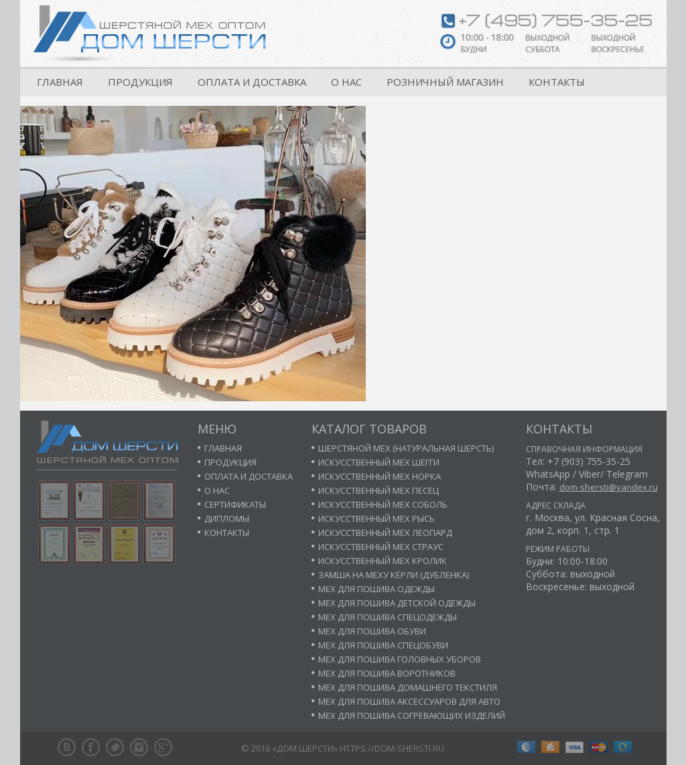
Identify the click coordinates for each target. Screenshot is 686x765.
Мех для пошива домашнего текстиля (407, 687)
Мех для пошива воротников (387, 673)
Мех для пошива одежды (376, 589)
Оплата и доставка (252, 81)
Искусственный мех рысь (376, 518)
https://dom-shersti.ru (392, 748)
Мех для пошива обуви (372, 631)
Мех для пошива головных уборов (399, 659)
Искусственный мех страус (380, 547)
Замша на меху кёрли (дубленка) (393, 575)
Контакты (557, 81)
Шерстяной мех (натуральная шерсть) (406, 448)
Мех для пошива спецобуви (383, 645)
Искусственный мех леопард (385, 533)
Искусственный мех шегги (378, 462)
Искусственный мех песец (378, 490)
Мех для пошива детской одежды (397, 603)
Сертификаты (235, 504)
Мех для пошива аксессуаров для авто (409, 701)
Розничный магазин (445, 81)
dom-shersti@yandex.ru (608, 487)
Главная (60, 81)
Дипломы (226, 518)
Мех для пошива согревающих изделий (411, 715)
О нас (346, 81)
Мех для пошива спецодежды (387, 617)
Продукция (140, 81)
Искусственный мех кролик (382, 561)
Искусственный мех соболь (383, 504)
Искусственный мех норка (379, 476)
